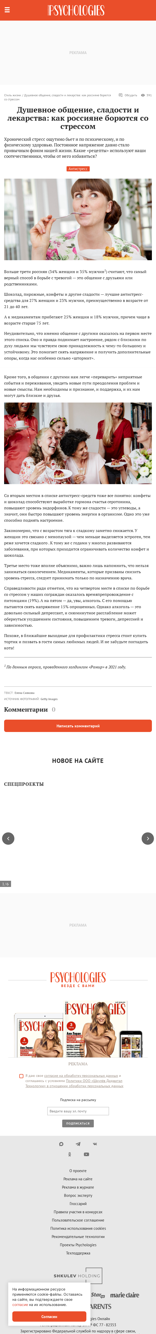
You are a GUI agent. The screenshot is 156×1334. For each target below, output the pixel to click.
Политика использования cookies (78, 1228)
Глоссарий (78, 1203)
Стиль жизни (12, 95)
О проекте (78, 1170)
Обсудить (127, 95)
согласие (20, 1304)
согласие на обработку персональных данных (81, 1075)
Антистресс (78, 168)
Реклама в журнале (78, 1187)
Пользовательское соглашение (78, 1220)
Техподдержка (78, 1253)
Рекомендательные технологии (78, 1236)
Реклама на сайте (78, 1178)
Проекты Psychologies (78, 1244)
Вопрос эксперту (78, 1195)
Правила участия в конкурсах (78, 1211)
